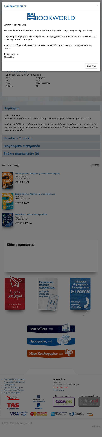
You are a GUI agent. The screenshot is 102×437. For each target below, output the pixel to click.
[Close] (97, 5)
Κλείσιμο (91, 65)
